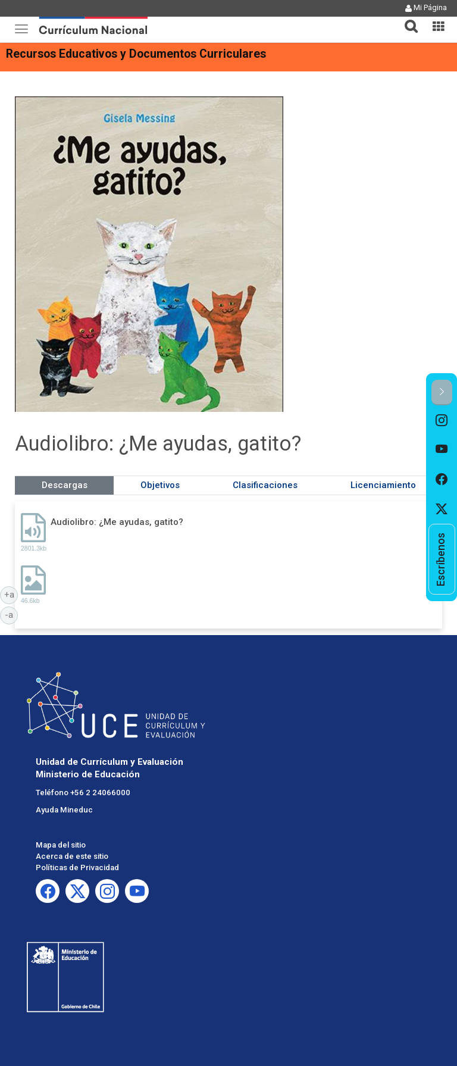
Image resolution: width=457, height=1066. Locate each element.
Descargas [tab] (64, 485)
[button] (406, 19)
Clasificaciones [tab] (265, 485)
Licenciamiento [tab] (383, 485)
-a (11, 614)
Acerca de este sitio (72, 856)
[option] (441, 420)
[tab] (406, 19)
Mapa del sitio (61, 844)
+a (11, 594)
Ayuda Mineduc (64, 809)
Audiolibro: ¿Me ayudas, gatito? (117, 522)
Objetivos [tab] (160, 485)
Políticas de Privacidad (77, 867)
